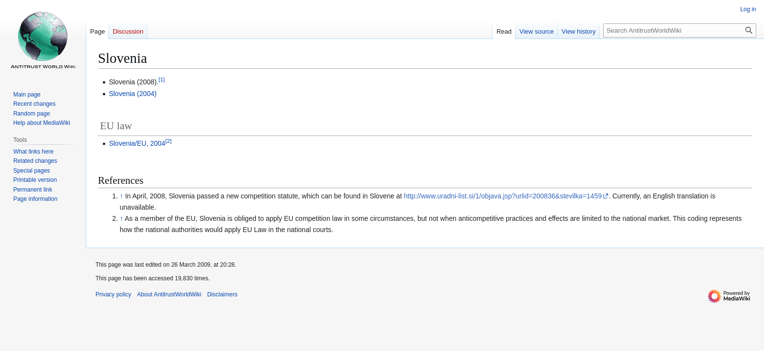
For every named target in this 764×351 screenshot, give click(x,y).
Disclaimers (222, 294)
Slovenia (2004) (132, 94)
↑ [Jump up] (121, 196)
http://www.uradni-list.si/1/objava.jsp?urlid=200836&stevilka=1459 (503, 196)
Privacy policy (113, 294)
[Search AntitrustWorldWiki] (679, 30)
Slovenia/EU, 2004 (137, 143)
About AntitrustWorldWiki (169, 294)
